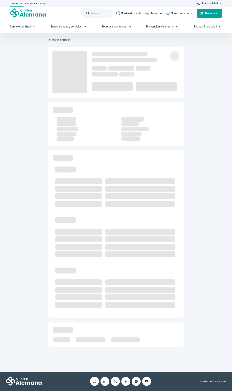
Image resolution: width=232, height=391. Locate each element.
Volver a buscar (60, 40)
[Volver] (59, 40)
